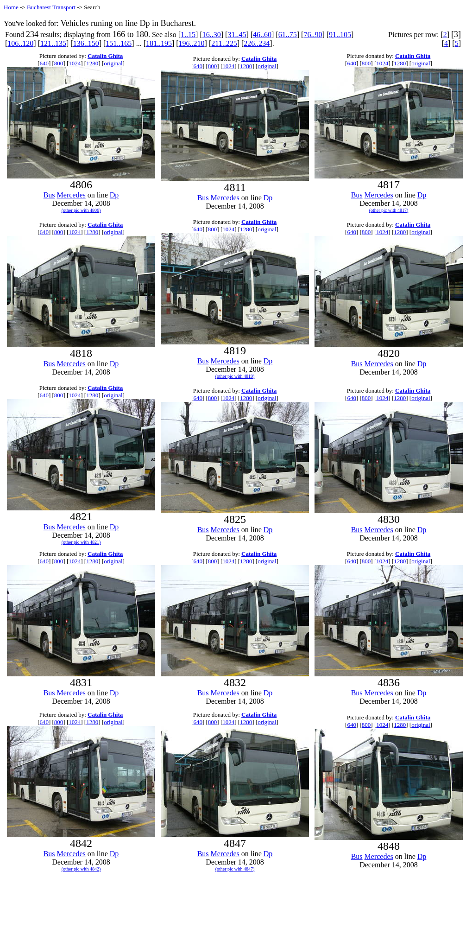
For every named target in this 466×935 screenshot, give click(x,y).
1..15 (188, 34)
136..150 (86, 43)
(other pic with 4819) (235, 376)
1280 (92, 63)
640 (44, 63)
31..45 (236, 34)
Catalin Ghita (105, 55)
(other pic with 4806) (81, 210)
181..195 (159, 43)
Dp (114, 195)
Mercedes (71, 195)
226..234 (257, 43)
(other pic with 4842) (81, 868)
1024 (75, 63)
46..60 (262, 34)
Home (11, 7)
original (113, 63)
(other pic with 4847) (235, 868)
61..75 (287, 34)
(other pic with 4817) (389, 210)
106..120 (20, 43)
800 (58, 63)
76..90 (312, 34)
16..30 (211, 34)
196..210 (192, 43)
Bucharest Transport (51, 7)
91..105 (340, 34)
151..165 (119, 43)
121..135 (53, 43)
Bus (49, 195)
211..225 (224, 43)
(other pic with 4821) (81, 542)
